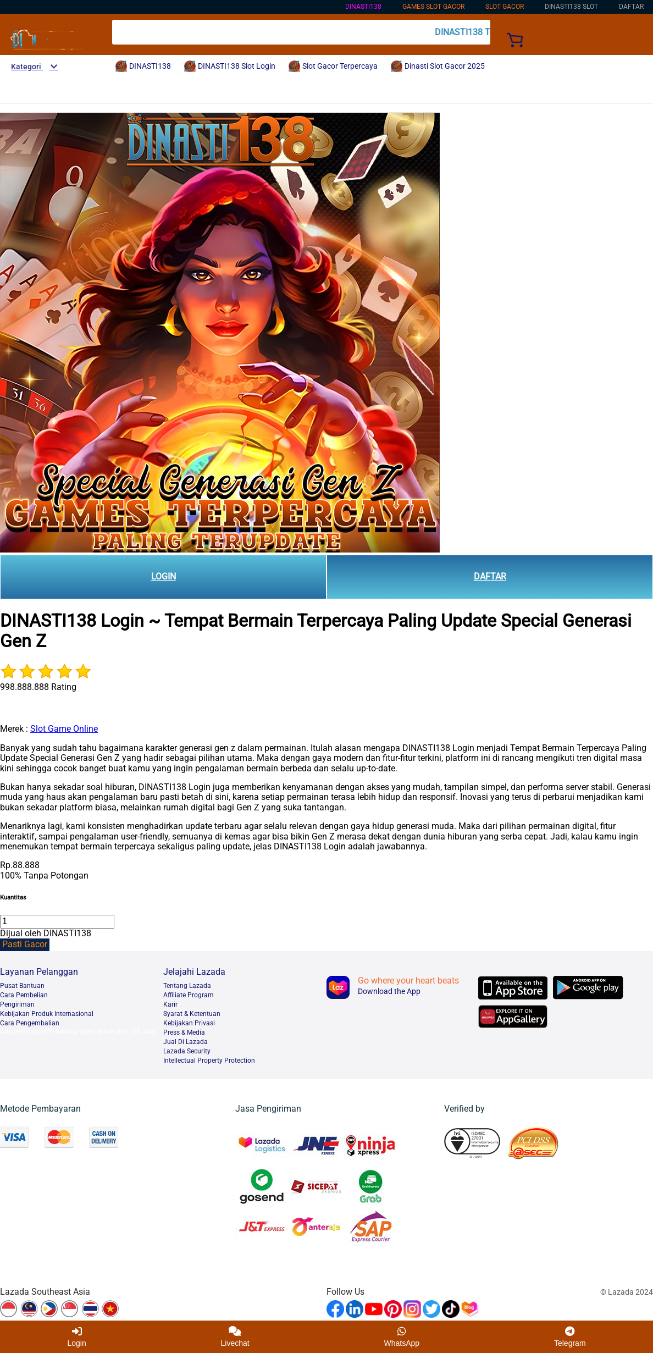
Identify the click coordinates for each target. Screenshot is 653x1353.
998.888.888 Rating (38, 687)
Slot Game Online (64, 729)
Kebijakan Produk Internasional (46, 1014)
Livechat (235, 1337)
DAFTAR (490, 576)
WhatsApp (402, 1337)
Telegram (570, 1337)
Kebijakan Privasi (189, 1023)
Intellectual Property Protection (209, 1060)
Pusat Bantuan (22, 986)
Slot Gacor (504, 6)
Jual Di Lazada (185, 1042)
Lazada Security (187, 1051)
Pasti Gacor (24, 944)
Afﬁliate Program (188, 995)
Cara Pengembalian (29, 1023)
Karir (170, 1004)
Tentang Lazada (187, 986)
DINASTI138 (363, 6)
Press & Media (184, 1032)
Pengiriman (17, 1004)
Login (76, 1337)
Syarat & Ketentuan (191, 1014)
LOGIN (163, 576)
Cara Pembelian (24, 995)
